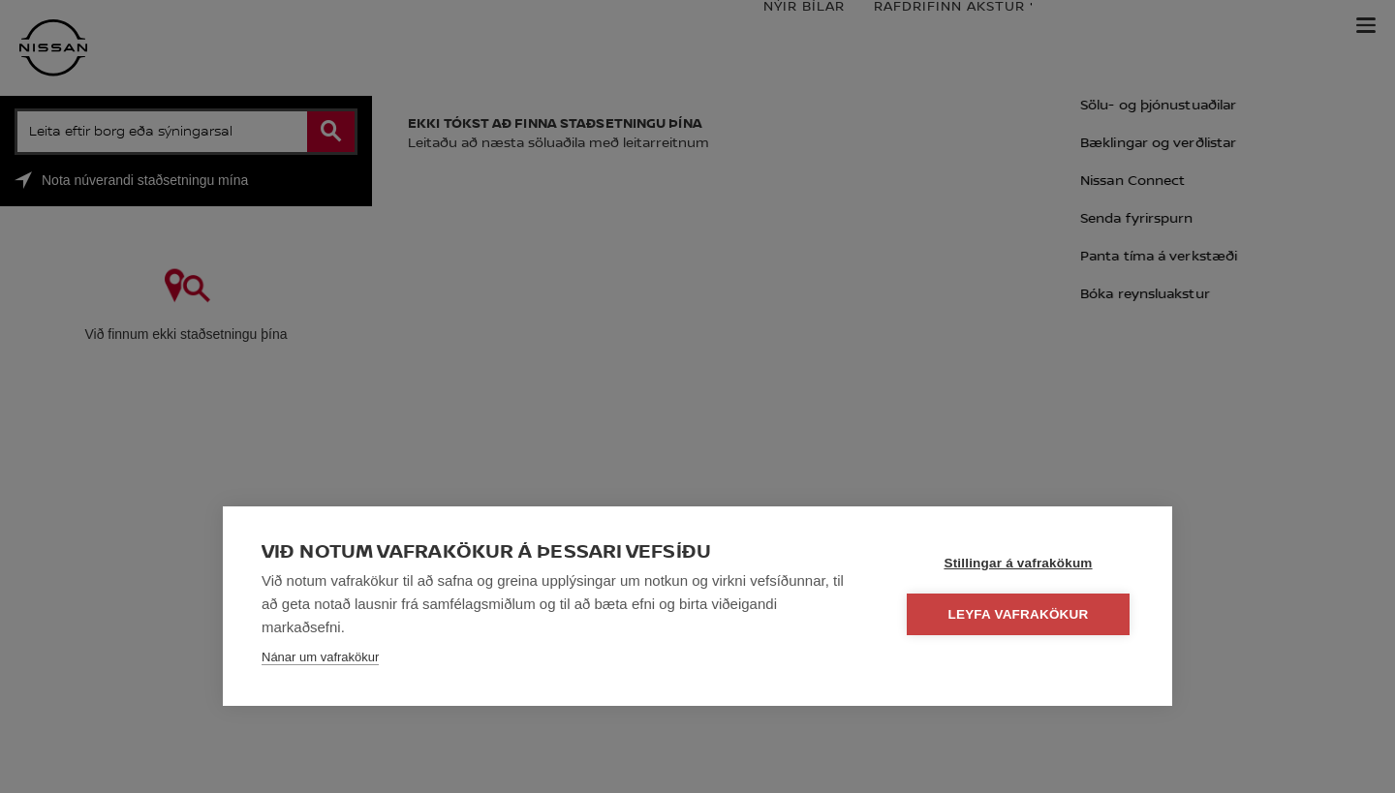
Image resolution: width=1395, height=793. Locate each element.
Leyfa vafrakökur (1018, 614)
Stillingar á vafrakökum (1018, 563)
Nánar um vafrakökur (320, 657)
